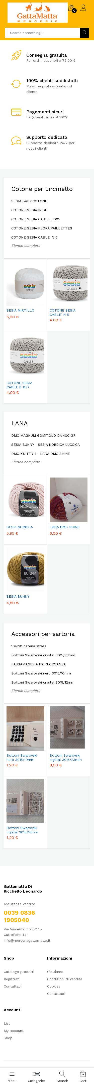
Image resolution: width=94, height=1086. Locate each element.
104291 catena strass (28, 646)
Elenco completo (25, 246)
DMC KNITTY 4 (23, 454)
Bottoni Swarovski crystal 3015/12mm (42, 682)
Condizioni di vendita (64, 979)
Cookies (53, 986)
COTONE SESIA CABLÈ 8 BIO (19, 385)
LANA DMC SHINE (55, 454)
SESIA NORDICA (20, 527)
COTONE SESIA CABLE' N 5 (34, 237)
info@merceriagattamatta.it (27, 940)
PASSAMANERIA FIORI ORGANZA (38, 664)
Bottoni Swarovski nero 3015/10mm (41, 673)
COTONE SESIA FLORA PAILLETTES (41, 228)
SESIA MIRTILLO (20, 310)
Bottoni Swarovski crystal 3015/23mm (43, 655)
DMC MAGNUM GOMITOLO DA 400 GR (43, 435)
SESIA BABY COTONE (29, 201)
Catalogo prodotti (19, 972)
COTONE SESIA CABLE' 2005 (35, 219)
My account (14, 1031)
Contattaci (12, 986)
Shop (8, 1038)
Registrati (12, 979)
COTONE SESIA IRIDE (29, 210)
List (7, 1023)
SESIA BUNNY (22, 445)
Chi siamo (55, 972)
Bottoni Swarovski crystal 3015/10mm (22, 830)
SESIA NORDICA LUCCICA (59, 445)
